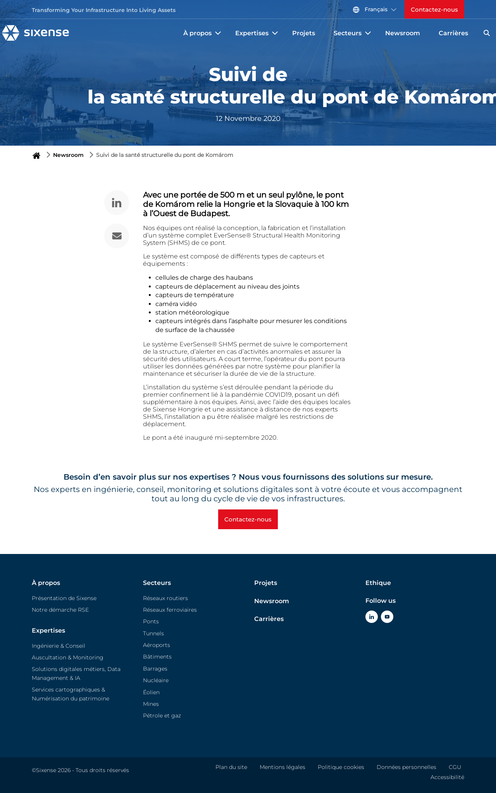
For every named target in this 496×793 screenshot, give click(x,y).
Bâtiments (157, 656)
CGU (455, 767)
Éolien (151, 692)
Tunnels (153, 633)
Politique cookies (341, 767)
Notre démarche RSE (60, 609)
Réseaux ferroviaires (170, 609)
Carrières (453, 33)
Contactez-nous (434, 9)
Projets (303, 33)
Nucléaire (156, 680)
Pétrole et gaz (162, 715)
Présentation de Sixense (64, 598)
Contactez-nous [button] (248, 519)
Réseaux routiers (165, 598)
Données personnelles (406, 767)
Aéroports (156, 645)
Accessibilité (447, 777)
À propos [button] (203, 33)
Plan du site (231, 767)
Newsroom (402, 33)
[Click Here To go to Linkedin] (371, 617)
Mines (151, 703)
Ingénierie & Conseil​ (58, 645)
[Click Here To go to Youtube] (387, 617)
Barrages (155, 668)
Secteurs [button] (353, 33)
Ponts (151, 621)
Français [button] (375, 9)
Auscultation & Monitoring (67, 657)
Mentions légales (282, 767)
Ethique (378, 583)
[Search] (486, 33)
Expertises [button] (257, 33)
